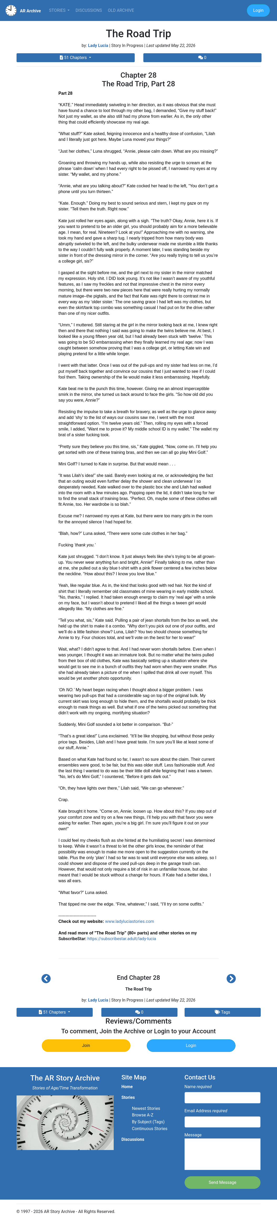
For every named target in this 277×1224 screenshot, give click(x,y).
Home (127, 1086)
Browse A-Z (143, 1115)
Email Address (206, 1110)
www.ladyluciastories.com (129, 921)
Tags (222, 1012)
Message (223, 1151)
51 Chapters (74, 57)
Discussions (89, 10)
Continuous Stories (150, 1128)
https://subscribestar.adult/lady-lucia (121, 938)
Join (86, 1045)
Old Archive (121, 10)
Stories (58, 10)
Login (258, 10)
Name (198, 1086)
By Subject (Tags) (148, 1121)
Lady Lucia (98, 45)
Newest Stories (146, 1108)
